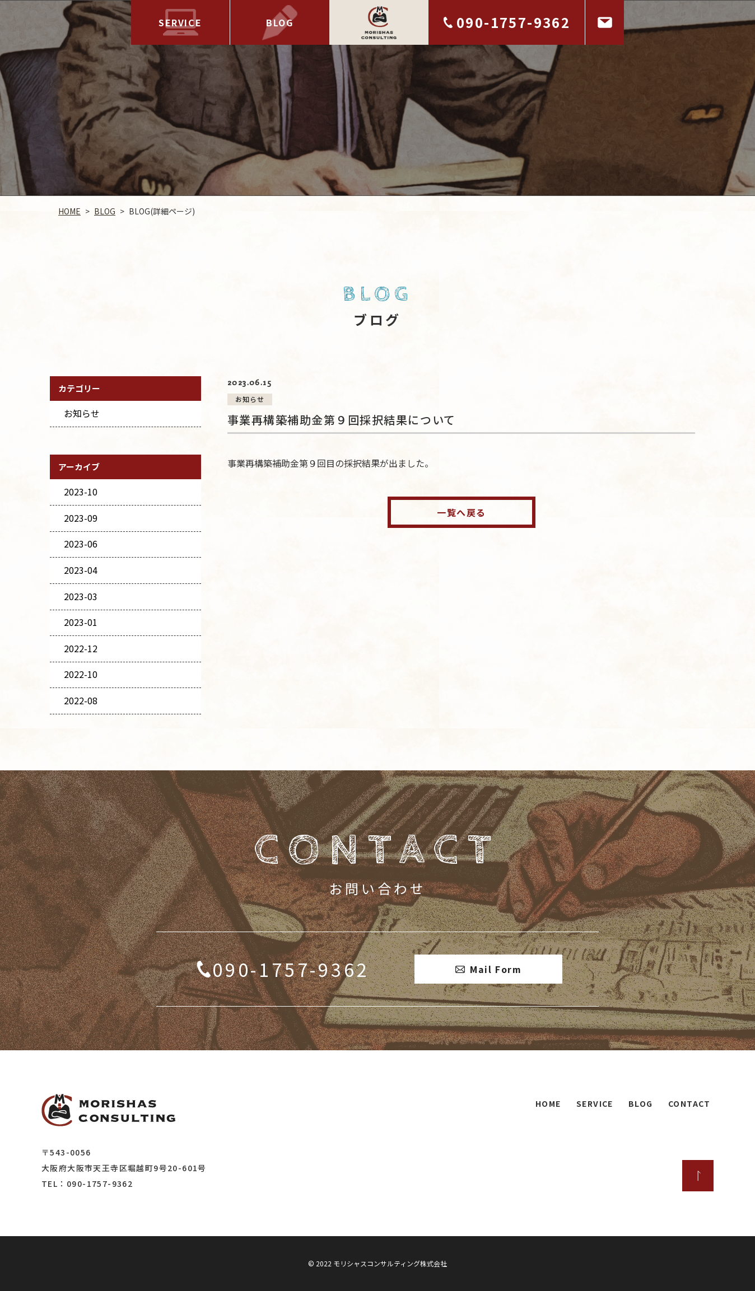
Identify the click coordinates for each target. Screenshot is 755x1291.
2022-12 (80, 648)
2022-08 (80, 700)
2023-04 (80, 570)
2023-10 (80, 491)
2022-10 (80, 674)
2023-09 (80, 518)
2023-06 (80, 543)
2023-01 (80, 622)
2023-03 (80, 596)
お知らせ (82, 413)
